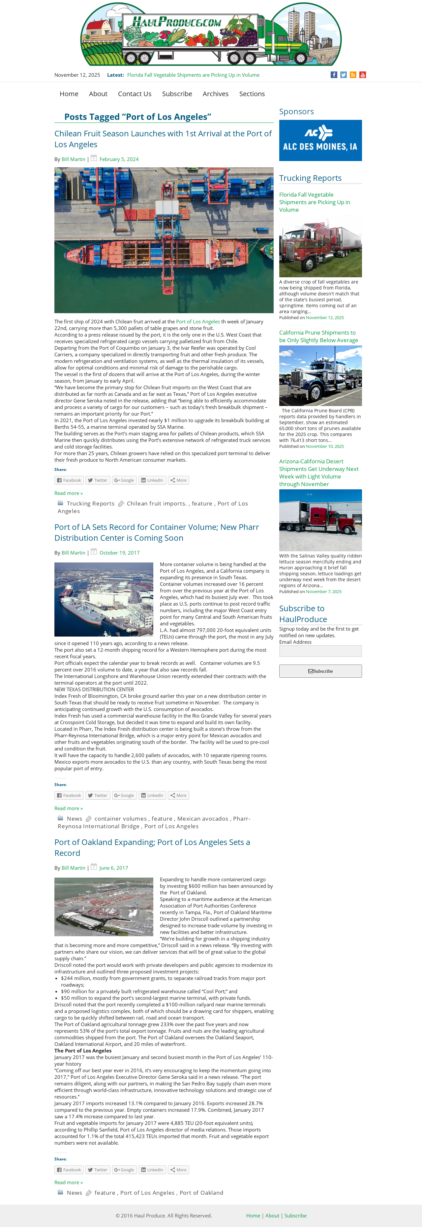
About (98, 93)
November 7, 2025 (324, 591)
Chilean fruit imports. (157, 503)
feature (202, 503)
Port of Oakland (202, 1192)
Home (69, 93)
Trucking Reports (310, 177)
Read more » (68, 493)
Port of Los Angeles (198, 321)
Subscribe (177, 93)
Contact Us (135, 93)
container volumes (121, 818)
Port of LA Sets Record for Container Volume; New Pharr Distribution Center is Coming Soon (156, 532)
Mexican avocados (202, 818)
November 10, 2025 (325, 446)
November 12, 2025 (325, 317)
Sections (252, 93)
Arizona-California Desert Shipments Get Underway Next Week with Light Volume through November (319, 472)
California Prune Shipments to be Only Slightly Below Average (318, 336)
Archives (216, 93)
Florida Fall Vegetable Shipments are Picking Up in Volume (193, 74)
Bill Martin (73, 159)
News (74, 818)
